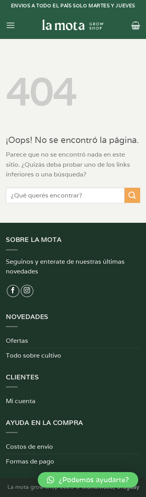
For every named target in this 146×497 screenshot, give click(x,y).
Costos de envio (29, 446)
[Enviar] (132, 195)
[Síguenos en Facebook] (13, 291)
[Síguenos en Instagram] (27, 291)
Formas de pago (30, 461)
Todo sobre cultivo (33, 355)
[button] (88, 480)
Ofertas (17, 341)
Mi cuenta (20, 401)
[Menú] (10, 25)
